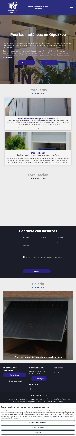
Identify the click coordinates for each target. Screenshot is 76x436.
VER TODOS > (38, 93)
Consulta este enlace (50, 416)
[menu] (71, 7)
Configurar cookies (38, 427)
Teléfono (60, 238)
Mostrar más (7, 58)
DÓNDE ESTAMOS (38, 179)
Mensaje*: (26, 245)
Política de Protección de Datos (50, 257)
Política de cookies (51, 399)
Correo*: (43, 238)
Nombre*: (26, 238)
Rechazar (38, 432)
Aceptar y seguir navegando (38, 422)
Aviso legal (22, 399)
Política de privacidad (35, 399)
